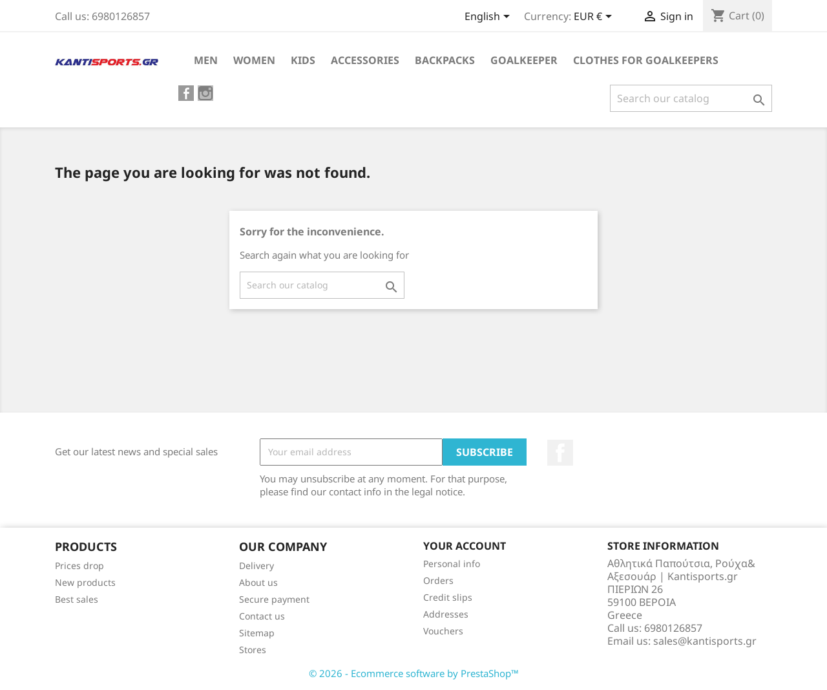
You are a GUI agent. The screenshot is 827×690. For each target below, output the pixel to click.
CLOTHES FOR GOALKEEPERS (645, 60)
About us (258, 582)
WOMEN (254, 60)
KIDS (303, 60)
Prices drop (79, 565)
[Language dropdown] (489, 17)
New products (85, 582)
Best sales (76, 599)
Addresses (445, 614)
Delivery (256, 565)
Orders (438, 580)
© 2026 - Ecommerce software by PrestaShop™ (414, 673)
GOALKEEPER (524, 60)
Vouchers (443, 631)
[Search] (691, 98)
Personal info (451, 563)
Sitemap (257, 633)
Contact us (262, 616)
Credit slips (447, 597)
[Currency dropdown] (595, 17)
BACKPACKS (445, 60)
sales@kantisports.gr (705, 641)
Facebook (560, 453)
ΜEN (206, 60)
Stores (252, 649)
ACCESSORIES (365, 60)
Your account (464, 546)
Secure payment (274, 599)
